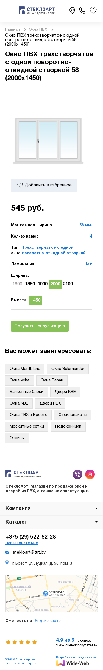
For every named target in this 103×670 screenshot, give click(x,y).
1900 (43, 284)
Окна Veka (19, 380)
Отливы (17, 438)
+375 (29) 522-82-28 (30, 537)
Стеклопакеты (73, 415)
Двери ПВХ (50, 403)
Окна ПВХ (38, 30)
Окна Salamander (67, 369)
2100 (68, 284)
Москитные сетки (27, 426)
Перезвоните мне (21, 543)
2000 (55, 284)
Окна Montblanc (25, 369)
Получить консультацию (40, 326)
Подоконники (68, 426)
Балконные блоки (26, 392)
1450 (35, 301)
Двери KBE (65, 392)
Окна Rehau (52, 380)
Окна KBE (19, 403)
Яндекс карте (48, 621)
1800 (17, 284)
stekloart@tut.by (25, 553)
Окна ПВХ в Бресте (28, 415)
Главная (12, 30)
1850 (30, 284)
